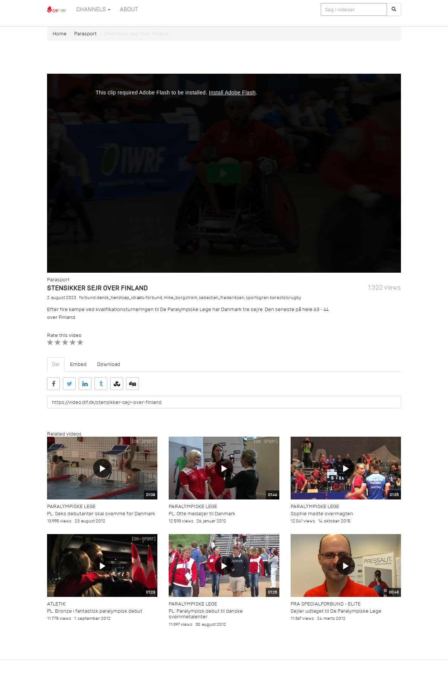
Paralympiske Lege (71, 506)
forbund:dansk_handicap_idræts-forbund (120, 297)
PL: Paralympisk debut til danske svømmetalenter (206, 613)
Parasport (85, 33)
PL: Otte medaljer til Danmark (202, 513)
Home (60, 33)
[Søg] (394, 9)
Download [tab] (108, 364)
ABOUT (129, 9)
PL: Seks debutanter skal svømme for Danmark (101, 513)
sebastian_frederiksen (221, 297)
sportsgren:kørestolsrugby (273, 297)
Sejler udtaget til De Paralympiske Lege (336, 611)
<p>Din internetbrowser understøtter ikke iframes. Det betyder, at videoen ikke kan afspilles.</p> (224, 173)
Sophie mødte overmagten (322, 513)
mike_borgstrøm (180, 297)
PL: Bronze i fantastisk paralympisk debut (94, 611)
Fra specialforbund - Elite (326, 603)
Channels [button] (93, 9)
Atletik (56, 603)
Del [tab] (55, 364)
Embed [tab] (78, 364)
